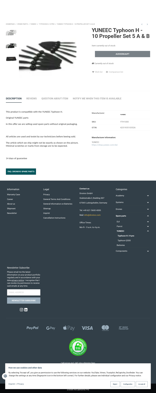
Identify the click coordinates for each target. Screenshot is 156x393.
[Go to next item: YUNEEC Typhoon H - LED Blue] (147, 24)
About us (11, 204)
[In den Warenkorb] (122, 54)
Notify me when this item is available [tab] (97, 98)
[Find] (98, 3)
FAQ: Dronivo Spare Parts (21, 171)
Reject (113, 384)
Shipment (11, 208)
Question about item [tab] (54, 98)
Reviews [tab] (31, 98)
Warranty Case (13, 194)
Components (121, 251)
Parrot (119, 226)
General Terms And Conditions (56, 199)
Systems (120, 202)
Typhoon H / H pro (126, 236)
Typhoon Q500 (124, 240)
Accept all (141, 384)
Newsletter (12, 213)
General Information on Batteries (57, 204)
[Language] (147, 11)
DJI (118, 222)
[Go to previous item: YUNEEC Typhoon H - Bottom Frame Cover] (142, 24)
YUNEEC (120, 231)
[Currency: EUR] (134, 11)
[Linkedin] (26, 310)
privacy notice (18, 280)
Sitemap (47, 208)
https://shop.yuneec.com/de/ (105, 145)
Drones (119, 209)
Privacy (21, 384)
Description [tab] (14, 98)
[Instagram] (21, 310)
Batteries (121, 245)
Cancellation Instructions (54, 218)
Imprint (12, 384)
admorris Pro (83, 390)
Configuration (126, 384)
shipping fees (89, 363)
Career (10, 199)
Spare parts (121, 216)
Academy (120, 195)
